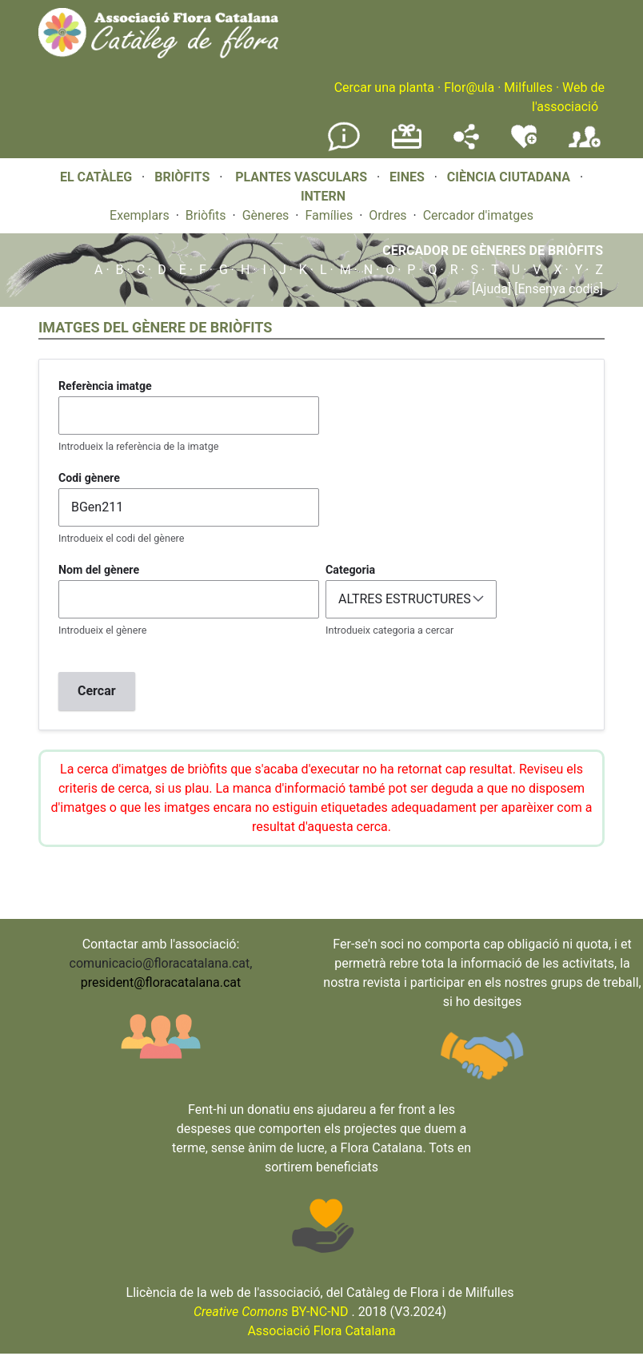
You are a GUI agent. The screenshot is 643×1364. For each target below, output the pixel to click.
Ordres (387, 215)
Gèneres (266, 215)
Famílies (329, 215)
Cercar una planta (384, 87)
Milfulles (528, 87)
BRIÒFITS (183, 177)
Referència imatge (105, 386)
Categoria (350, 569)
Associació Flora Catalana (321, 1330)
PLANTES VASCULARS (301, 177)
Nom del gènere (98, 569)
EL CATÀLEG (96, 177)
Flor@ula (469, 87)
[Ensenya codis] (557, 288)
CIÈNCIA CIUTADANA (508, 177)
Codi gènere (89, 477)
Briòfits (206, 215)
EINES (407, 177)
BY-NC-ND (271, 1311)
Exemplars (140, 215)
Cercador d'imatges (478, 215)
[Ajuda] (491, 288)
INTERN (323, 196)
